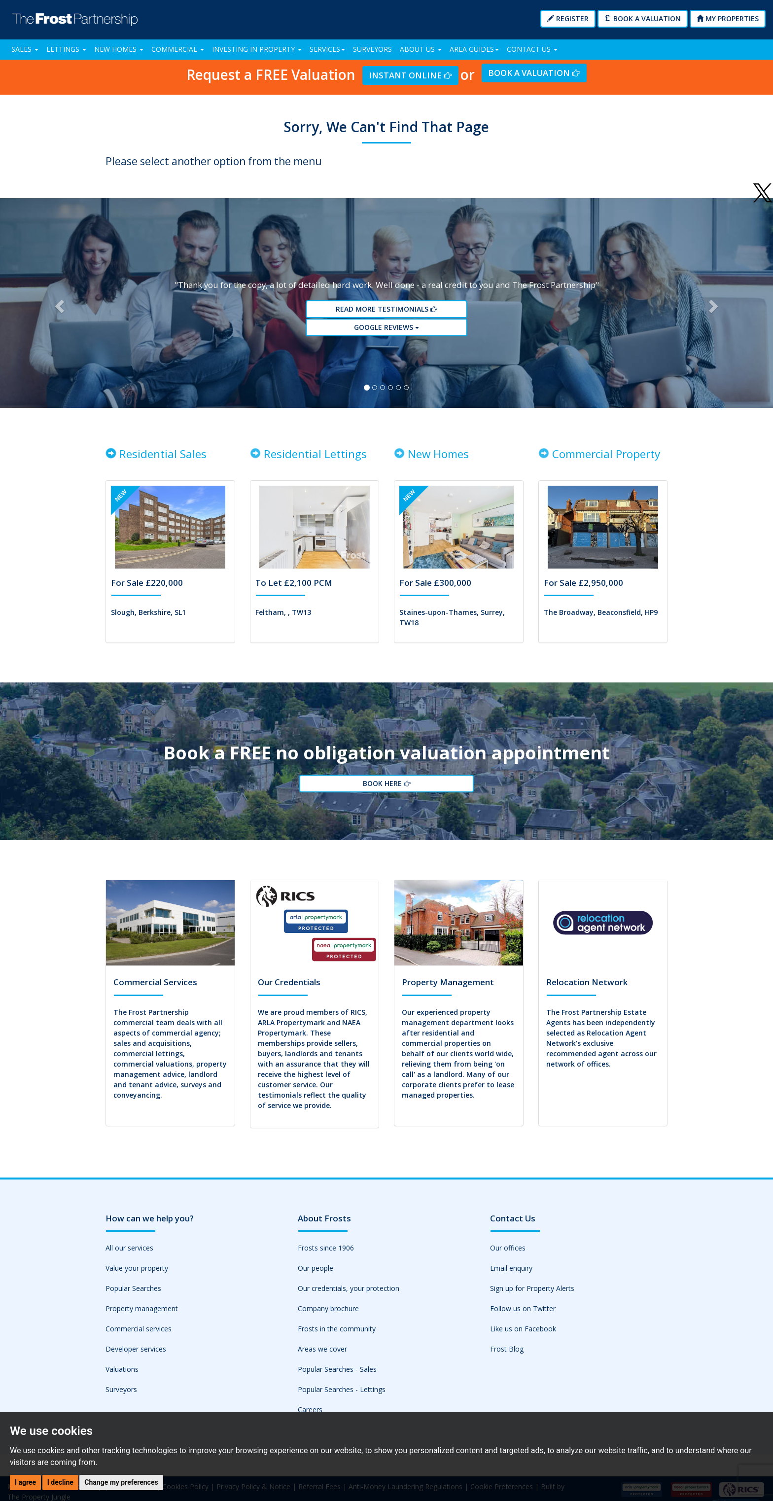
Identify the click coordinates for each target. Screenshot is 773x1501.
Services (327, 49)
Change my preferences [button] (121, 1482)
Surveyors (372, 49)
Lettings (66, 49)
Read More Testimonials (386, 312)
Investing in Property (257, 49)
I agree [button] (25, 1482)
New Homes (118, 49)
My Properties (728, 18)
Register (568, 18)
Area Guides (474, 49)
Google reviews (386, 329)
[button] (58, 305)
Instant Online (410, 75)
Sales (24, 49)
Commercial (177, 49)
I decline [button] (60, 1482)
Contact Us (532, 49)
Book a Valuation (642, 18)
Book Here (386, 789)
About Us (421, 49)
